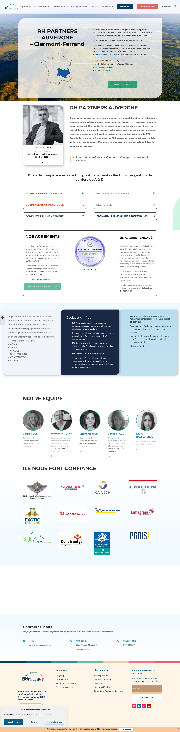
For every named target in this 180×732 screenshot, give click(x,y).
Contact (94, 7)
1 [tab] (84, 269)
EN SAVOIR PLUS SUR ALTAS (43, 287)
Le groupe (23, 7)
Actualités (106, 7)
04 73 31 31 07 (126, 291)
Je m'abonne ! (126, 730)
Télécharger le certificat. (43, 279)
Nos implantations (79, 7)
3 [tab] (91, 269)
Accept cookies (13, 722)
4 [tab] (95, 269)
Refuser (33, 722)
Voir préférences (54, 722)
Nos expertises (40, 7)
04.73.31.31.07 (45, 157)
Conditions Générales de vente (108, 691)
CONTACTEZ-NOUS (123, 84)
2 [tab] (88, 269)
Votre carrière (59, 7)
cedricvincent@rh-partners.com (45, 154)
